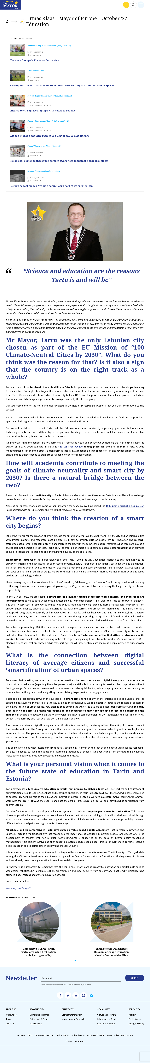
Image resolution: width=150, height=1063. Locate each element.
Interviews (7, 6)
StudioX (81, 1041)
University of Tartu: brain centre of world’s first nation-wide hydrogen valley (39, 951)
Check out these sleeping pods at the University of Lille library (53, 135)
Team (8, 1018)
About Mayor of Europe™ (19, 887)
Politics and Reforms (38, 1018)
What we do (11, 1014)
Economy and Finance (39, 1014)
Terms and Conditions (44, 1035)
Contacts (10, 1023)
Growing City (36, 1008)
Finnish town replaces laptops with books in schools (46, 110)
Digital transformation (72, 1014)
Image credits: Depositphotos (120, 1035)
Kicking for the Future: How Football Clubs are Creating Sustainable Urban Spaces (67, 85)
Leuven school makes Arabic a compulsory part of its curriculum (55, 185)
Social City (103, 1008)
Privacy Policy (63, 1035)
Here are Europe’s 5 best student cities (36, 60)
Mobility (132, 1014)
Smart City (68, 1008)
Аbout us (11, 1008)
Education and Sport (106, 1018)
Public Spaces (134, 1018)
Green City (134, 1008)
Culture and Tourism (106, 1014)
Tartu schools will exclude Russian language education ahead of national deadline (111, 951)
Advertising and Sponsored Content (88, 1035)
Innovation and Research (73, 1018)
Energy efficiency (136, 1023)
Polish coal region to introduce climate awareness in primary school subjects (63, 160)
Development (35, 1023)
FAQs (30, 1035)
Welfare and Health (106, 1023)
